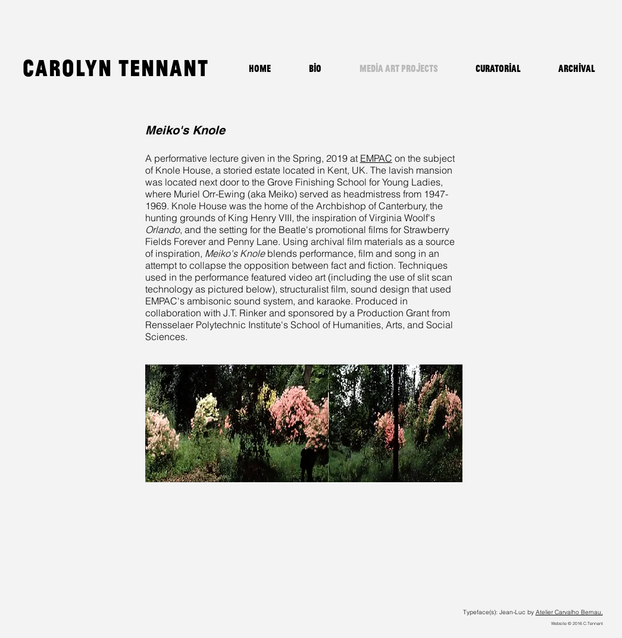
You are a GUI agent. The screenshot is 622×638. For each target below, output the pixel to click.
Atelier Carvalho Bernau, (569, 612)
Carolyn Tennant (116, 67)
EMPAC (376, 158)
